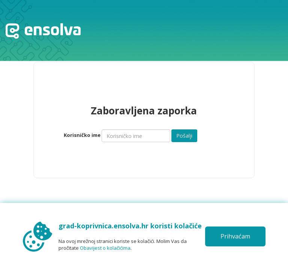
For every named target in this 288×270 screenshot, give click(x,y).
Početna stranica (43, 31)
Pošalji (184, 135)
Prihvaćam (235, 236)
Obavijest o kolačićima (105, 247)
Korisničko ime (82, 135)
